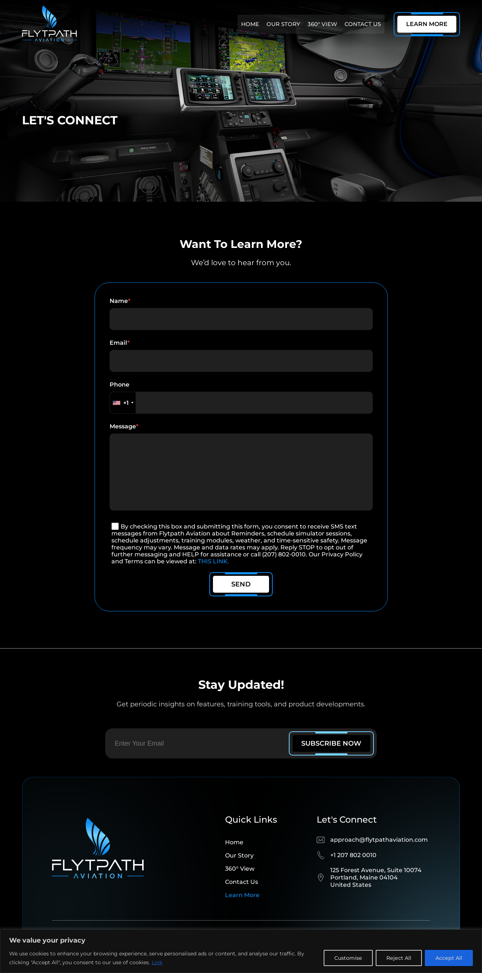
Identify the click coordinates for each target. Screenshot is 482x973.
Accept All (448, 958)
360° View (322, 24)
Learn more (242, 909)
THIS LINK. (213, 576)
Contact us (363, 24)
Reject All (398, 958)
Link (157, 962)
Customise (348, 958)
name (241, 313)
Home (250, 24)
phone (241, 397)
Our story (283, 24)
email (241, 355)
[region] (241, 951)
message (241, 475)
